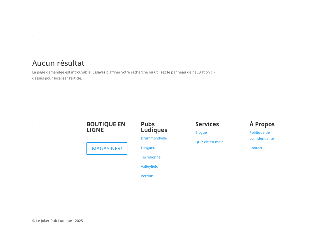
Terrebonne (151, 157)
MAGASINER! (107, 148)
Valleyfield (149, 166)
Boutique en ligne (204, 35)
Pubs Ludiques (237, 35)
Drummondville (154, 138)
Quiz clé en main (209, 142)
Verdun (147, 176)
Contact (283, 35)
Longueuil (149, 147)
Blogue (266, 35)
